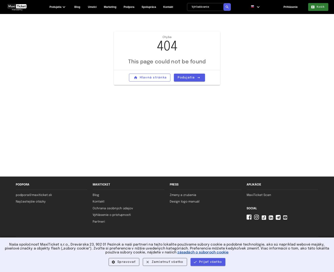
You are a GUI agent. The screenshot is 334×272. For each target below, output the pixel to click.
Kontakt (98, 201)
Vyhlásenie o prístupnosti (112, 215)
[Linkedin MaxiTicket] (272, 219)
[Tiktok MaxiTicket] (265, 219)
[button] (255, 7)
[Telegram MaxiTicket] (279, 219)
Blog (96, 195)
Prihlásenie (290, 7)
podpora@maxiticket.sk (34, 195)
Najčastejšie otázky (31, 201)
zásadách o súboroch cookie (202, 252)
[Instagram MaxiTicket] (257, 219)
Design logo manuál (184, 201)
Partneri (99, 221)
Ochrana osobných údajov (113, 208)
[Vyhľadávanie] (209, 7)
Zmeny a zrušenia (183, 195)
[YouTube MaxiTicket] (286, 219)
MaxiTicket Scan (259, 195)
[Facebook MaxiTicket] (250, 219)
